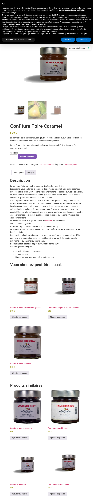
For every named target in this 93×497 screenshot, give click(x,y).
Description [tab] (18, 172)
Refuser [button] (68, 40)
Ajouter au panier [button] (19, 317)
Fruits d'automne (47, 165)
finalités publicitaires (9, 22)
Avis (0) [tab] (30, 172)
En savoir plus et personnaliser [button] (18, 40)
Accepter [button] (83, 40)
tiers (30, 15)
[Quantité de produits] (13, 156)
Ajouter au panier (27, 156)
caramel (68, 165)
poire (75, 165)
